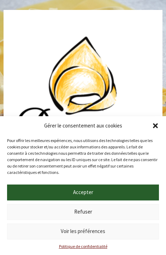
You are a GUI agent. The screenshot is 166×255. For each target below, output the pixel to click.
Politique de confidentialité (83, 246)
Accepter (83, 192)
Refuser (83, 211)
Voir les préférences (83, 231)
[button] (155, 125)
